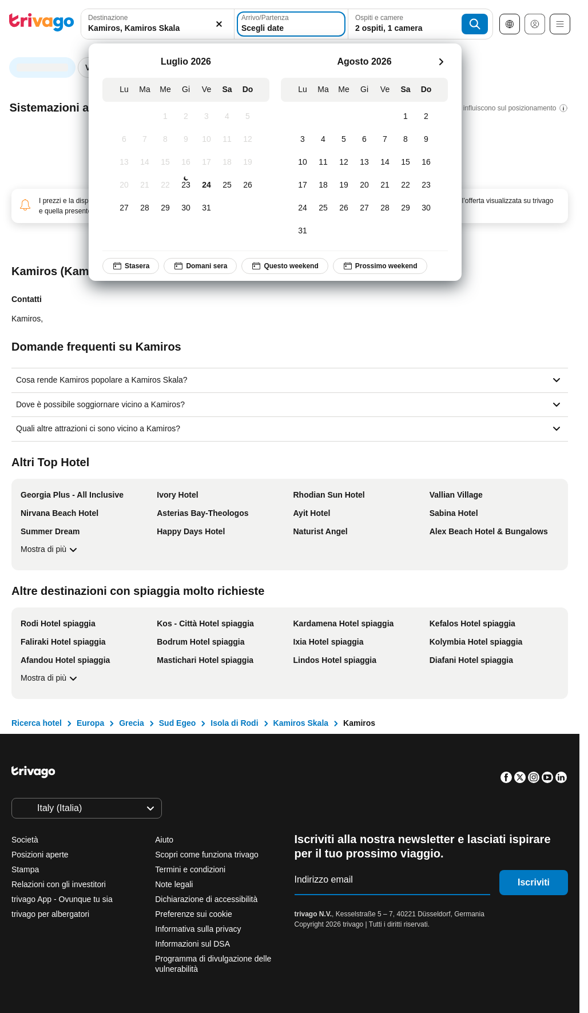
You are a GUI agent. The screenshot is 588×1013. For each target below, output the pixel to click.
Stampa (25, 869)
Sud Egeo (177, 723)
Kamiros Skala (301, 723)
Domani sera (200, 266)
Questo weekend (284, 266)
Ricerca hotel (36, 723)
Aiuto (164, 839)
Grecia (131, 723)
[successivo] (441, 62)
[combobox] (157, 24)
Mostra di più (50, 550)
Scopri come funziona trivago (207, 854)
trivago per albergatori (50, 914)
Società (24, 839)
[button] (158, 24)
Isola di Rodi (234, 723)
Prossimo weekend (380, 266)
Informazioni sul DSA (192, 943)
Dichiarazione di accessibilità (206, 899)
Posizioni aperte (40, 854)
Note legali (174, 884)
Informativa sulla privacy (198, 928)
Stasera (130, 266)
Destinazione (108, 18)
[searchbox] (157, 28)
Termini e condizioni (190, 869)
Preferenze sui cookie (195, 914)
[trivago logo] (41, 24)
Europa (90, 723)
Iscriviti (534, 882)
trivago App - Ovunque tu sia (62, 899)
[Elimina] (219, 24)
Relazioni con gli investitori (58, 884)
